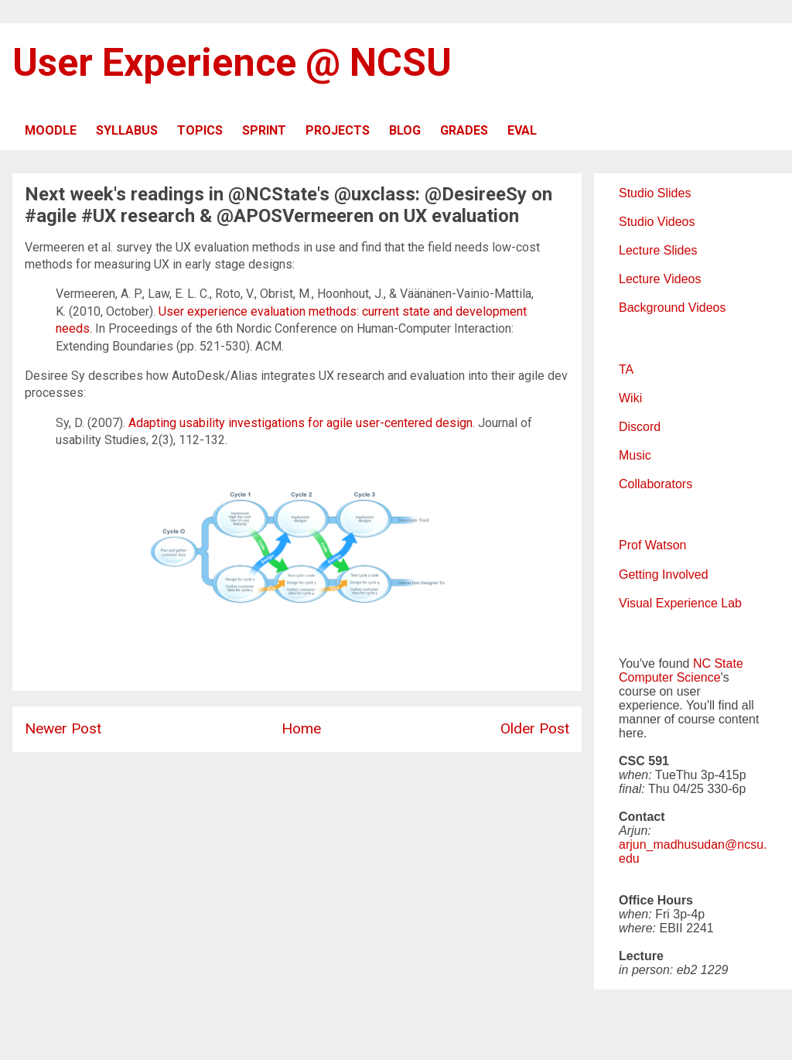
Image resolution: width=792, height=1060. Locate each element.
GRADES (464, 130)
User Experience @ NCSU (232, 62)
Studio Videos (657, 221)
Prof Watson (652, 545)
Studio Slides (655, 193)
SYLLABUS (127, 130)
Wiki (630, 398)
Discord (640, 426)
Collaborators (655, 484)
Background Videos (672, 307)
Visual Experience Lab (680, 603)
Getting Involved (663, 574)
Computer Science (670, 677)
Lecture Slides (658, 250)
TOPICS (200, 130)
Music (635, 455)
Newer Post (63, 728)
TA (626, 369)
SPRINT (264, 130)
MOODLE (51, 130)
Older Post (534, 728)
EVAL (522, 130)
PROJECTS (338, 130)
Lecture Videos (660, 279)
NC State (718, 663)
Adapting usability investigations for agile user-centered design (300, 422)
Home (301, 728)
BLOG (405, 130)
